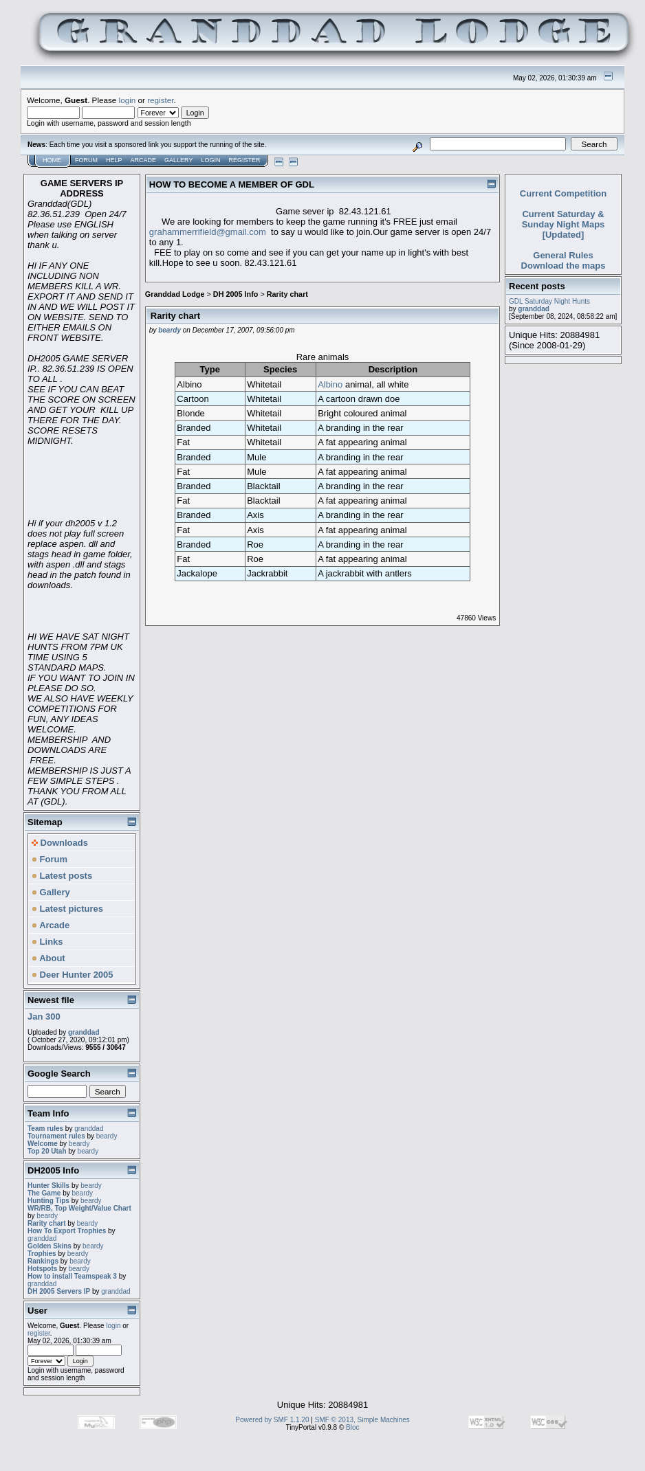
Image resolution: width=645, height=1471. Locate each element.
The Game (44, 1193)
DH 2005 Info (236, 294)
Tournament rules (56, 1136)
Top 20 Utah (47, 1151)
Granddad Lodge (175, 294)
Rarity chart (47, 1223)
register (160, 100)
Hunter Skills (48, 1185)
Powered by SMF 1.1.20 (272, 1420)
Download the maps (563, 265)
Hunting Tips (48, 1200)
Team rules (45, 1128)
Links (47, 941)
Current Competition (563, 193)
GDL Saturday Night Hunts (549, 301)
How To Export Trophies (67, 1231)
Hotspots (42, 1268)
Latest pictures (67, 908)
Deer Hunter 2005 (72, 974)
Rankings (43, 1261)
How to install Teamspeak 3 (73, 1276)
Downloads (60, 843)
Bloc (352, 1427)
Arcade (144, 160)
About (48, 958)
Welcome (43, 1143)
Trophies (42, 1253)
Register (244, 160)
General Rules (563, 255)
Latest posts (62, 876)
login (127, 100)
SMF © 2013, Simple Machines (362, 1420)
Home (52, 160)
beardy (107, 1136)
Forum (86, 160)
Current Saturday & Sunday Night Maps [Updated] (563, 224)
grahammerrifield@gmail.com (207, 232)
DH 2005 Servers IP (59, 1291)
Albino (330, 384)
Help (114, 160)
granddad (84, 1032)
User (37, 1310)
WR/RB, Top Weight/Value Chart (79, 1208)
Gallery (178, 160)
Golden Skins (50, 1246)
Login (210, 160)
